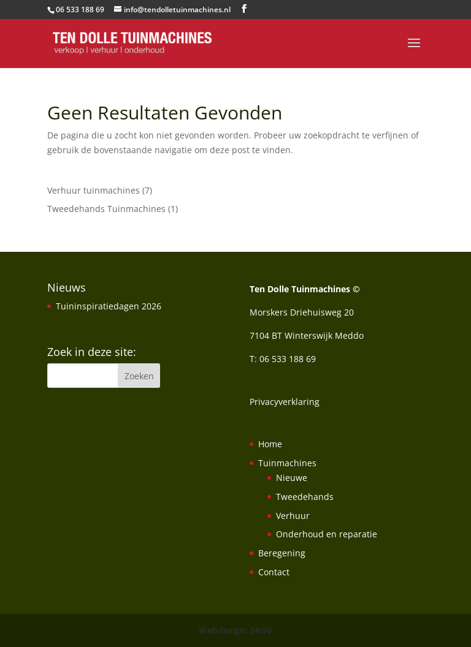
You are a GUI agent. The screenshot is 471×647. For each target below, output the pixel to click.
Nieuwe (291, 477)
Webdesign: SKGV (235, 630)
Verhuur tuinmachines (93, 190)
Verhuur (293, 515)
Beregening (281, 553)
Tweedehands (305, 496)
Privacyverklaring (285, 401)
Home (270, 444)
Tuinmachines (287, 463)
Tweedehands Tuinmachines (106, 208)
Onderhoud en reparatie (326, 534)
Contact (273, 572)
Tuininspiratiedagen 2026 (108, 306)
